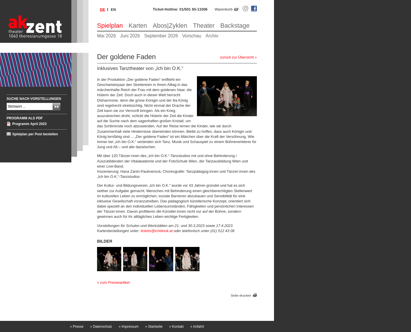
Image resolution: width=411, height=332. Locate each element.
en (113, 9)
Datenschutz (101, 327)
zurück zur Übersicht (237, 57)
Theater (204, 25)
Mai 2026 (106, 35)
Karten (138, 25)
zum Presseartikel (115, 282)
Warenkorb (224, 9)
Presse (76, 327)
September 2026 (161, 35)
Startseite (154, 327)
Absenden (57, 106)
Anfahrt (197, 327)
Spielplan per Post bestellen (35, 134)
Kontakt (176, 327)
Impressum (128, 327)
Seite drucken (241, 295)
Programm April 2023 (29, 124)
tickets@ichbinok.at (157, 231)
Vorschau (192, 35)
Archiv (212, 35)
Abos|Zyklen (170, 25)
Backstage (235, 25)
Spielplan (110, 25)
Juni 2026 (130, 35)
